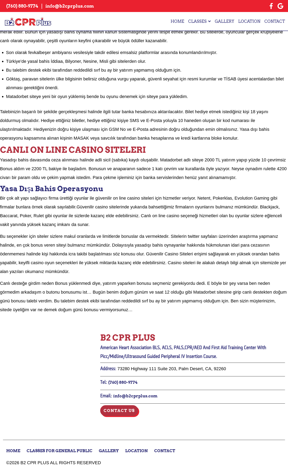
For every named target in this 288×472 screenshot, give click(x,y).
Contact (274, 21)
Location (249, 21)
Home (177, 21)
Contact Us (119, 410)
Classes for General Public (59, 450)
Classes (197, 21)
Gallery (224, 21)
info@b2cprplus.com (135, 396)
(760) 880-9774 (122, 382)
